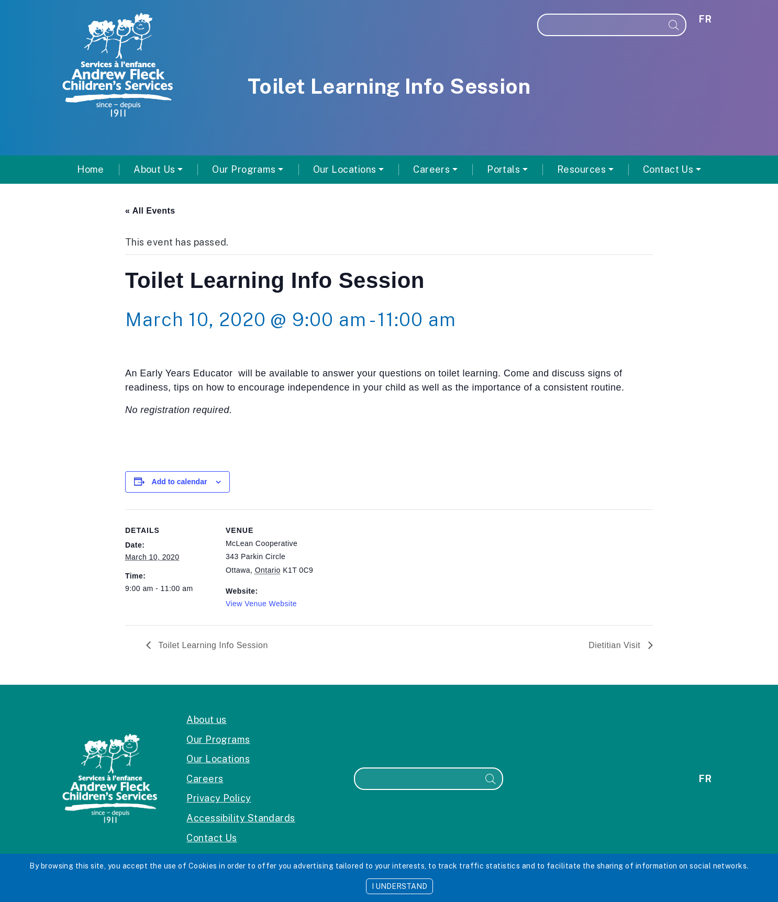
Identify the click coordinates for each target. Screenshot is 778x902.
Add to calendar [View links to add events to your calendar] (179, 481)
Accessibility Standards (240, 817)
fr (705, 19)
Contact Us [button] (668, 169)
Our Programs (218, 739)
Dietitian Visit (615, 645)
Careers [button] (431, 169)
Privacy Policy (218, 798)
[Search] (600, 25)
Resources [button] (581, 169)
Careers (204, 778)
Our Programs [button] (243, 169)
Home (90, 169)
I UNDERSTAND (399, 886)
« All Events (150, 210)
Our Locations (218, 758)
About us (206, 719)
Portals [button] (503, 169)
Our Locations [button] (344, 169)
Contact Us (211, 837)
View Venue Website (261, 603)
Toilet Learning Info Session (212, 645)
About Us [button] (154, 169)
